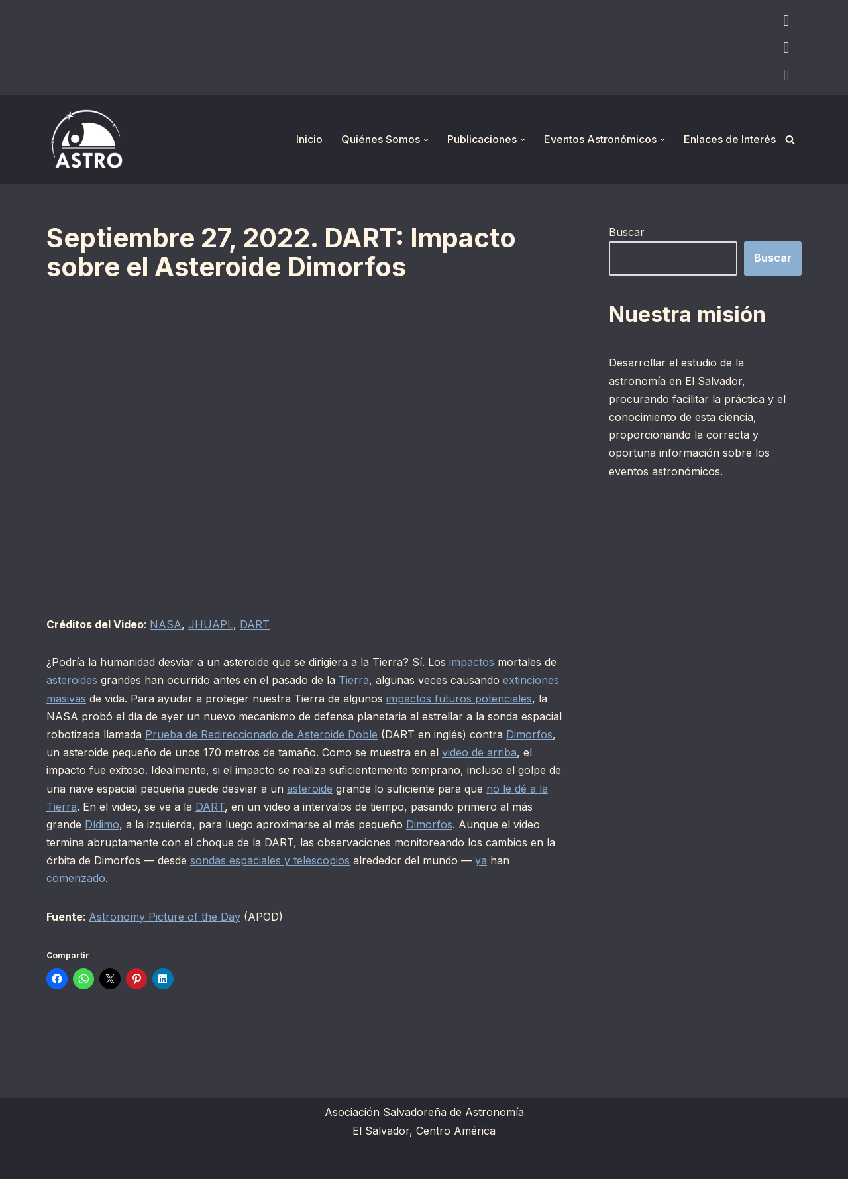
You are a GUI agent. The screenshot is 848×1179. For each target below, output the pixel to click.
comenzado (75, 878)
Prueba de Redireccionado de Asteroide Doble (261, 734)
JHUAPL (210, 624)
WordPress (209, 1161)
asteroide (310, 788)
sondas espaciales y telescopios (270, 860)
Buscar (627, 232)
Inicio (309, 139)
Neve (59, 1161)
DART (255, 624)
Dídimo (102, 824)
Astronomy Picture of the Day (164, 916)
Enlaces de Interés (730, 139)
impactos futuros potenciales (459, 698)
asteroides (71, 680)
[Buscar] (790, 139)
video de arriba (479, 752)
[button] (426, 139)
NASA (166, 624)
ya (481, 860)
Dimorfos (529, 734)
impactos (471, 662)
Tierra (354, 680)
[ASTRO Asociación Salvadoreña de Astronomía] (86, 139)
